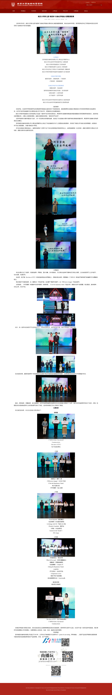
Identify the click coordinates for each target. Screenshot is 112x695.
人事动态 (55, 11)
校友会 (86, 11)
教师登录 (94, 2)
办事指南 (76, 11)
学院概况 (23, 11)
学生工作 (65, 11)
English (87, 2)
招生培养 (44, 11)
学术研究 (33, 11)
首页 (14, 11)
